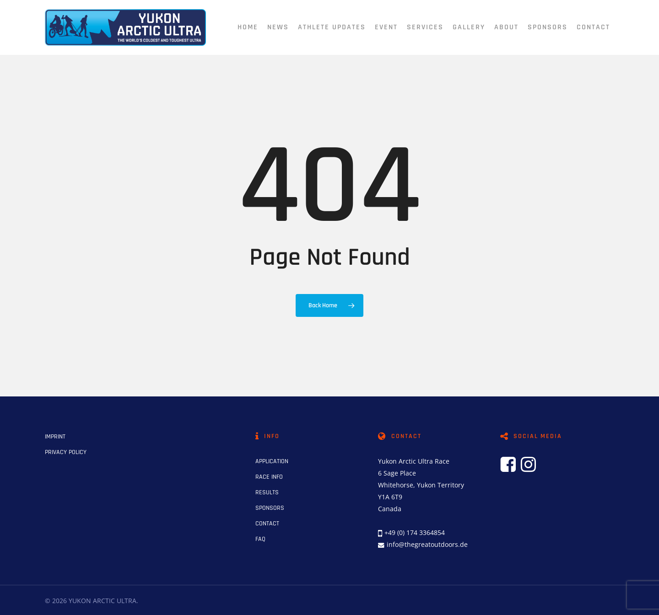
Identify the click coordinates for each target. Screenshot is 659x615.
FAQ (260, 539)
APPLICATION (271, 461)
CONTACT (267, 523)
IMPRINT (55, 437)
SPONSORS (269, 508)
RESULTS (267, 492)
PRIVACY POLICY (65, 452)
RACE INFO (269, 477)
